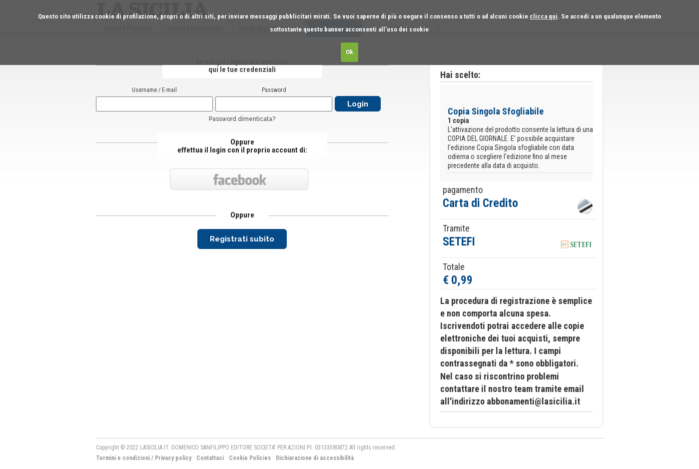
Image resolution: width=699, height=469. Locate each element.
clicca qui (544, 16)
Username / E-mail (154, 90)
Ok (349, 52)
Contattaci (210, 458)
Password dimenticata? (242, 119)
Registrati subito (242, 239)
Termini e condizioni (123, 458)
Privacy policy (173, 458)
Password (274, 90)
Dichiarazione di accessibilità (315, 458)
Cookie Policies (250, 458)
